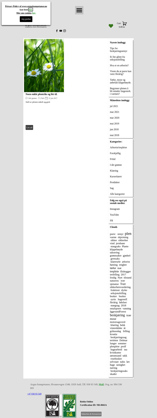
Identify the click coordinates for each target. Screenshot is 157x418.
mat (119, 268)
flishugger (125, 271)
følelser (123, 302)
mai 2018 (114, 135)
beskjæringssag (118, 337)
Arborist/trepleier (118, 147)
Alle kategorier (117, 194)
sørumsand (115, 355)
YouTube (114, 214)
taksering (114, 252)
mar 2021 (114, 112)
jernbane (120, 243)
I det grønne (32, 98)
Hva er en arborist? (119, 65)
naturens (114, 280)
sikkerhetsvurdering (120, 287)
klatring (114, 325)
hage (112, 364)
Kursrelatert (116, 176)
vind (112, 243)
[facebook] (56, 30)
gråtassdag (115, 331)
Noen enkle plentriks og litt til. (41, 94)
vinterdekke (116, 328)
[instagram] (64, 30)
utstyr (120, 234)
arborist (126, 261)
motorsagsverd (117, 322)
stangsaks (115, 246)
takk (125, 355)
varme (113, 237)
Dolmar (123, 340)
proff (123, 346)
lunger (113, 343)
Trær (123, 284)
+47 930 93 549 (34, 394)
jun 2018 (114, 129)
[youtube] (60, 30)
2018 (123, 305)
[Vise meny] (79, 10)
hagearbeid (116, 349)
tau (125, 349)
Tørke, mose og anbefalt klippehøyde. (120, 81)
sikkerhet (123, 240)
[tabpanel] (101, 405)
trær (122, 280)
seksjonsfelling (118, 293)
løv (128, 361)
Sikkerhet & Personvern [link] (91, 414)
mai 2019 (114, 123)
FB (111, 220)
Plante (125, 246)
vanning (127, 308)
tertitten (114, 340)
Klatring (114, 170)
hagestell (122, 299)
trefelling (114, 274)
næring (113, 367)
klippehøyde (116, 249)
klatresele (115, 261)
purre (112, 234)
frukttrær (115, 290)
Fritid (112, 159)
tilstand (127, 277)
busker (113, 296)
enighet (123, 264)
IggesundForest (118, 311)
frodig (113, 277)
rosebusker (116, 358)
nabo (122, 361)
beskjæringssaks (119, 370)
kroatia (113, 334)
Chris (42, 98)
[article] (44, 85)
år (125, 328)
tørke (113, 268)
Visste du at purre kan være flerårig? (120, 72)
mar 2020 (114, 117)
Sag (112, 188)
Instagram (115, 209)
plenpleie (114, 346)
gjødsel (126, 255)
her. (30, 9)
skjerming (123, 237)
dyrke (124, 290)
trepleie (114, 271)
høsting (114, 264)
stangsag (115, 305)
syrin (113, 299)
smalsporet (115, 308)
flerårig (114, 302)
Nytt (120, 277)
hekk (122, 325)
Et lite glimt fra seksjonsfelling (117, 58)
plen (128, 233)
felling (126, 331)
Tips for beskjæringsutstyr (118, 49)
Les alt (29, 127)
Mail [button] (101, 384)
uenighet (120, 364)
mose (113, 318)
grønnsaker (115, 255)
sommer (122, 343)
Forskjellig (115, 153)
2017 (123, 274)
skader (113, 374)
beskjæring (117, 315)
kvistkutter (115, 352)
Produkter (115, 182)
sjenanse (114, 284)
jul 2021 (114, 106)
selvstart (114, 361)
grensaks (115, 258)
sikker (113, 240)
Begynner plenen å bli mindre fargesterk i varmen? (120, 91)
